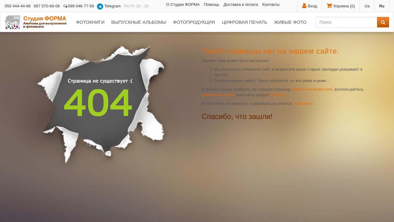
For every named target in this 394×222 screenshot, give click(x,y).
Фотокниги (90, 22)
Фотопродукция (194, 22)
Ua (367, 6)
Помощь (211, 4)
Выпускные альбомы (138, 22)
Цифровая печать (244, 22)
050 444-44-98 (18, 6)
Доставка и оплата (240, 4)
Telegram (109, 6)
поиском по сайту (218, 94)
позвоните (303, 103)
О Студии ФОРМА (183, 4)
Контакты (270, 4)
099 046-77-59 (78, 6)
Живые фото (290, 22)
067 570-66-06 (47, 6)
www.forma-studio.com (312, 89)
